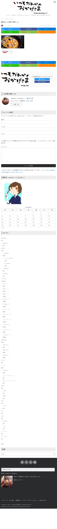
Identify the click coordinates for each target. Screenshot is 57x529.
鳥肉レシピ (6, 294)
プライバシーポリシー (32, 500)
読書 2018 (6, 350)
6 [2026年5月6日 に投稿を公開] (17, 216)
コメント (4, 147)
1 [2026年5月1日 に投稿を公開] (33, 212)
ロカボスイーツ (7, 329)
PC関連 (5, 421)
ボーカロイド (4, 436)
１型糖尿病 (6, 253)
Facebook (42, 81)
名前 (2, 119)
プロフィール (4, 500)
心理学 (3, 360)
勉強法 (3, 385)
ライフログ (4, 431)
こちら (18, 479)
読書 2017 (6, 345)
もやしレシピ (6, 309)
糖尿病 (3, 248)
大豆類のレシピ (7, 304)
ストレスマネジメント (9, 375)
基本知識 (5, 273)
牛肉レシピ (6, 283)
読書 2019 (6, 355)
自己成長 (5, 370)
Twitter (42, 79)
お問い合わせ (42, 500)
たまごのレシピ (7, 319)
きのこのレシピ (7, 314)
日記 (2, 411)
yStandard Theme (5, 506)
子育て (4, 405)
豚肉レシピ (6, 288)
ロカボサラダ (6, 324)
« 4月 (2, 227)
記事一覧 (16, 104)
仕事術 (4, 390)
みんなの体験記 (8, 258)
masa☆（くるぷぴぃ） (8, 25)
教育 (2, 401)
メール (3, 126)
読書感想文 (4, 340)
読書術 (4, 395)
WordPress (27, 506)
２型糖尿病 (6, 268)
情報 (2, 416)
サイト (3, 133)
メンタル (3, 365)
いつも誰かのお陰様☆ (15, 504)
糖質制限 (3, 238)
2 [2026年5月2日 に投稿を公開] (41, 212)
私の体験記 (7, 263)
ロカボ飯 (3, 278)
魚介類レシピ (6, 299)
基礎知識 (5, 243)
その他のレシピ (7, 334)
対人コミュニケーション (9, 380)
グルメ (4, 426)
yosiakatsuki (15, 506)
